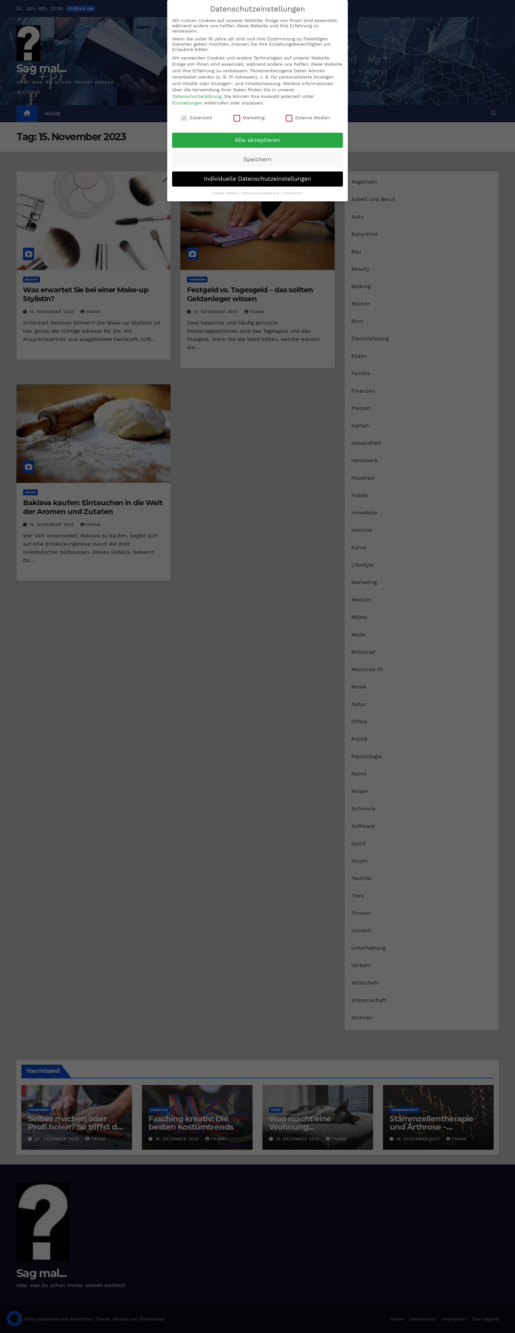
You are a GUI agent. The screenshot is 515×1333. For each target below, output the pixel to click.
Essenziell (196, 117)
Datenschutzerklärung (197, 96)
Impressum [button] (292, 193)
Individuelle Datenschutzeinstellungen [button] (257, 178)
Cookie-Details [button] (225, 193)
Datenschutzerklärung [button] (261, 193)
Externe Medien (308, 117)
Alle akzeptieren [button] (257, 140)
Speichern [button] (257, 159)
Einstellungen (187, 102)
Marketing (249, 117)
